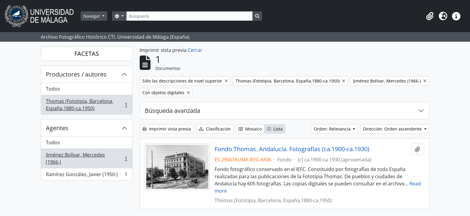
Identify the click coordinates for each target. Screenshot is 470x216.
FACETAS (86, 54)
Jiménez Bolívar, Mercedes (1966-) (86, 158)
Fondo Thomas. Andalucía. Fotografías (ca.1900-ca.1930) (292, 149)
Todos (53, 89)
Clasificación (215, 129)
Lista (275, 129)
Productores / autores (76, 74)
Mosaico (250, 129)
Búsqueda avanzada (172, 110)
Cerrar (195, 50)
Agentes (57, 128)
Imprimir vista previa (166, 129)
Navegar (92, 16)
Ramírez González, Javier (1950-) (86, 175)
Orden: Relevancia (333, 129)
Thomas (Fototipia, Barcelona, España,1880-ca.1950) (86, 105)
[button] (429, 16)
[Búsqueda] (189, 16)
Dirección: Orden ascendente (393, 129)
